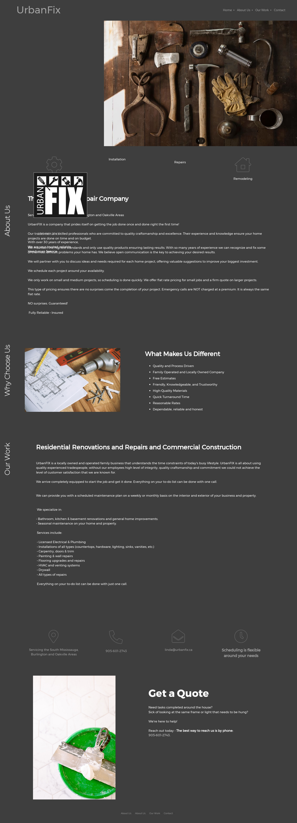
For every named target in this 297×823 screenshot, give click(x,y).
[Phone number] (45, 234)
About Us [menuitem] (126, 813)
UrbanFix (38, 10)
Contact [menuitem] (168, 813)
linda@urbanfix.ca (178, 650)
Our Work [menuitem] (154, 813)
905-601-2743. (159, 735)
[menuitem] (227, 10)
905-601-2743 (116, 651)
